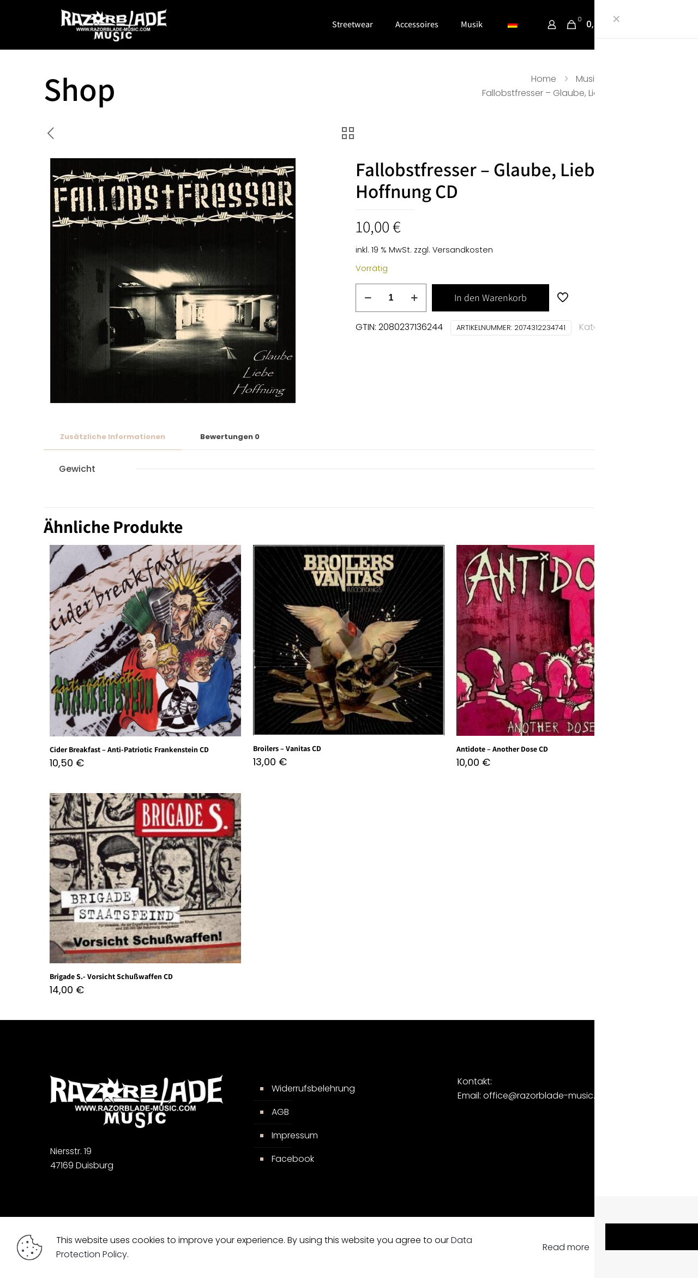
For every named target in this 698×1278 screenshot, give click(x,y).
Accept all (639, 1247)
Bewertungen (230, 436)
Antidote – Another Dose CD (502, 749)
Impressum (295, 1135)
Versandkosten (462, 249)
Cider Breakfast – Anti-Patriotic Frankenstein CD (129, 749)
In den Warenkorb (490, 297)
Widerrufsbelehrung (313, 1088)
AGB (280, 1112)
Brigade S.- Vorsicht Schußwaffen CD (111, 976)
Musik (587, 79)
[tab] (113, 437)
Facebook (293, 1159)
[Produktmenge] (391, 298)
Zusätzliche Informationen (112, 436)
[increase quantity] (414, 297)
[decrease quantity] (367, 297)
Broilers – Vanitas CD (287, 748)
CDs (626, 79)
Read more (566, 1247)
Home (543, 79)
